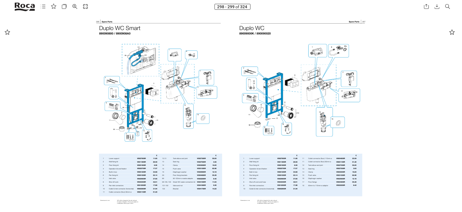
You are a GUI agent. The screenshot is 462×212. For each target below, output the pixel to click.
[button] (43, 6)
